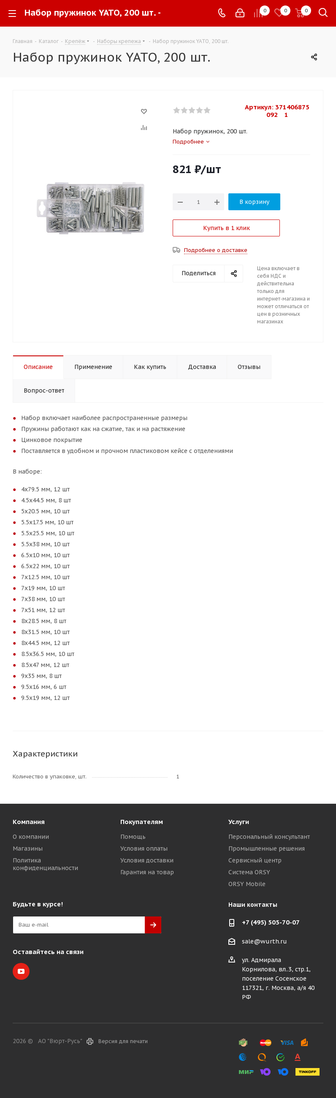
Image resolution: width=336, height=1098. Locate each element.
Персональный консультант (269, 836)
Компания (29, 822)
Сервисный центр (255, 860)
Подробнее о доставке (215, 250)
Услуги (238, 822)
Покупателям (141, 822)
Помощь (133, 836)
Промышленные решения (266, 848)
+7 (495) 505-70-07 (271, 922)
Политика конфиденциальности (45, 864)
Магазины (28, 848)
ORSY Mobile (247, 884)
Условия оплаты (144, 848)
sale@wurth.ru (264, 941)
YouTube (21, 971)
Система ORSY (249, 872)
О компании (31, 836)
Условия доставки (146, 860)
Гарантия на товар (147, 872)
